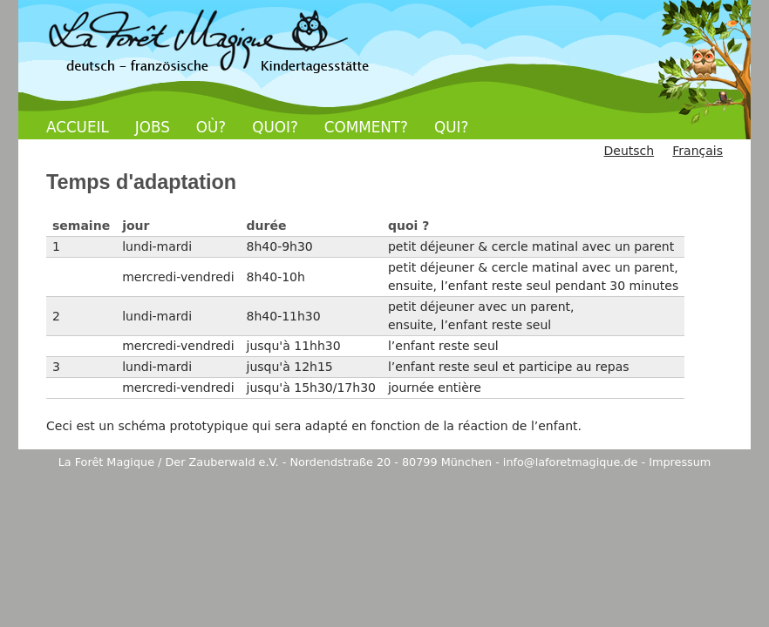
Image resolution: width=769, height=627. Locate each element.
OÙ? (211, 127)
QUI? (451, 127)
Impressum (680, 462)
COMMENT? (366, 127)
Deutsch (628, 151)
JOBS (152, 127)
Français (697, 151)
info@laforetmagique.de (570, 462)
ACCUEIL (77, 127)
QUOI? (275, 127)
